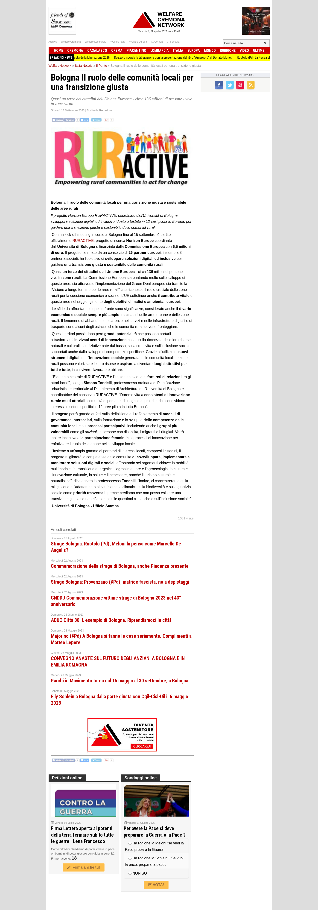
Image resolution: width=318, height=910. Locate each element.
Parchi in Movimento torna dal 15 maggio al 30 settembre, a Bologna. (120, 681)
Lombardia (159, 50)
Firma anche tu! (83, 867)
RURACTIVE (82, 241)
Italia (178, 50)
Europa (193, 50)
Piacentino (136, 50)
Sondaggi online (141, 778)
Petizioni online (67, 778)
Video (244, 50)
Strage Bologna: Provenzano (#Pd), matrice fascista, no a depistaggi (120, 582)
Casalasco (97, 50)
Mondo (210, 50)
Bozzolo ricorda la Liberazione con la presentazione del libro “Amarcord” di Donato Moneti (179, 57)
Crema (117, 50)
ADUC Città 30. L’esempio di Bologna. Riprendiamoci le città (111, 620)
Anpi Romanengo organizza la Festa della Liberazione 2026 (76, 57)
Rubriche (228, 50)
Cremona (75, 50)
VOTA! (156, 885)
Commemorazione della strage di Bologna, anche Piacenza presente (120, 566)
